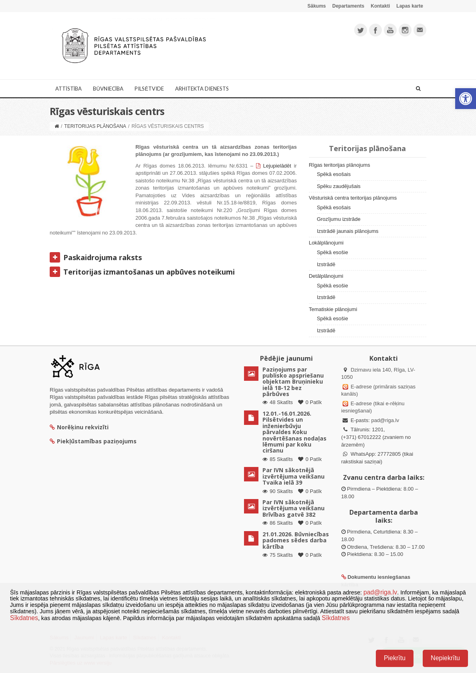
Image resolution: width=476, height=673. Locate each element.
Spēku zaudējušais (339, 186)
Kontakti (380, 6)
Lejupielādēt (277, 166)
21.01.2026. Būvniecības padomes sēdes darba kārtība (295, 540)
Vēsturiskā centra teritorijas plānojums (353, 198)
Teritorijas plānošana (95, 126)
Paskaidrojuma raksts (96, 257)
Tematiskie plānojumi (333, 309)
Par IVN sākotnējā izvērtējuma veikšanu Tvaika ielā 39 (293, 476)
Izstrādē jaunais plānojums (348, 231)
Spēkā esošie (332, 252)
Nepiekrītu (445, 658)
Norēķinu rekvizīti (79, 427)
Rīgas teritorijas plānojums (339, 165)
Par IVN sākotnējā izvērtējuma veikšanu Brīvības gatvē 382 (293, 508)
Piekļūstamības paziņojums (93, 441)
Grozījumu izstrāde (339, 219)
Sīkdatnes (24, 617)
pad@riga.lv (385, 420)
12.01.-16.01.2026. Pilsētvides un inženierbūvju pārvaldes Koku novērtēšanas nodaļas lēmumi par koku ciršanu (294, 432)
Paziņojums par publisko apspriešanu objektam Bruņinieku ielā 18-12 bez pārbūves (293, 382)
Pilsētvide (149, 88)
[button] (465, 98)
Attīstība (68, 88)
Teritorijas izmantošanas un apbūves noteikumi (142, 271)
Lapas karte (409, 6)
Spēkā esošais (334, 174)
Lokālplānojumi (326, 243)
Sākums (316, 6)
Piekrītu (394, 658)
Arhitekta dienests (202, 88)
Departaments (348, 6)
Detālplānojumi (326, 276)
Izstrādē (326, 264)
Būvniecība (108, 88)
